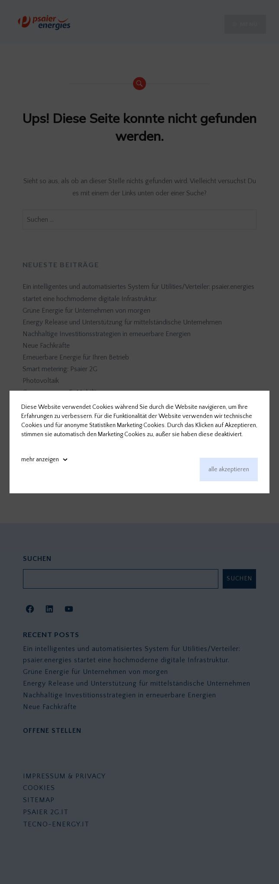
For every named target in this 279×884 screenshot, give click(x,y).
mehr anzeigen (40, 459)
